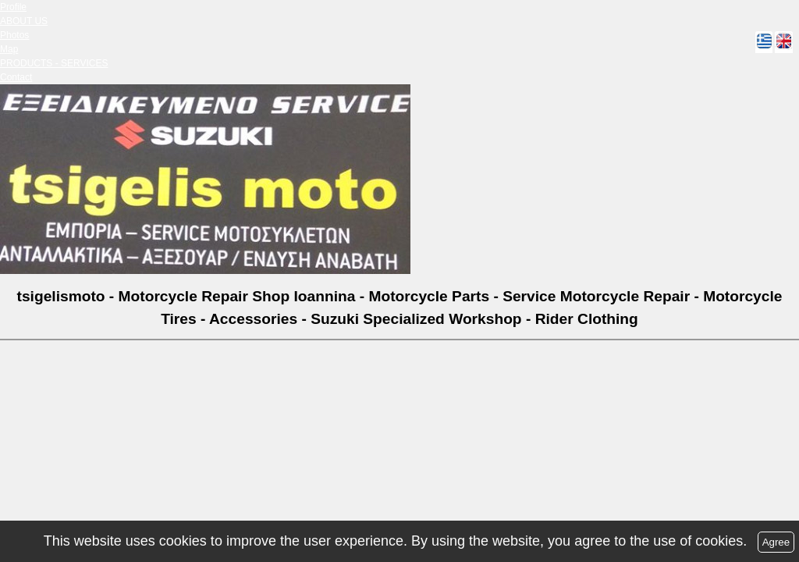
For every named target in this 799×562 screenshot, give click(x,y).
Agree (776, 542)
